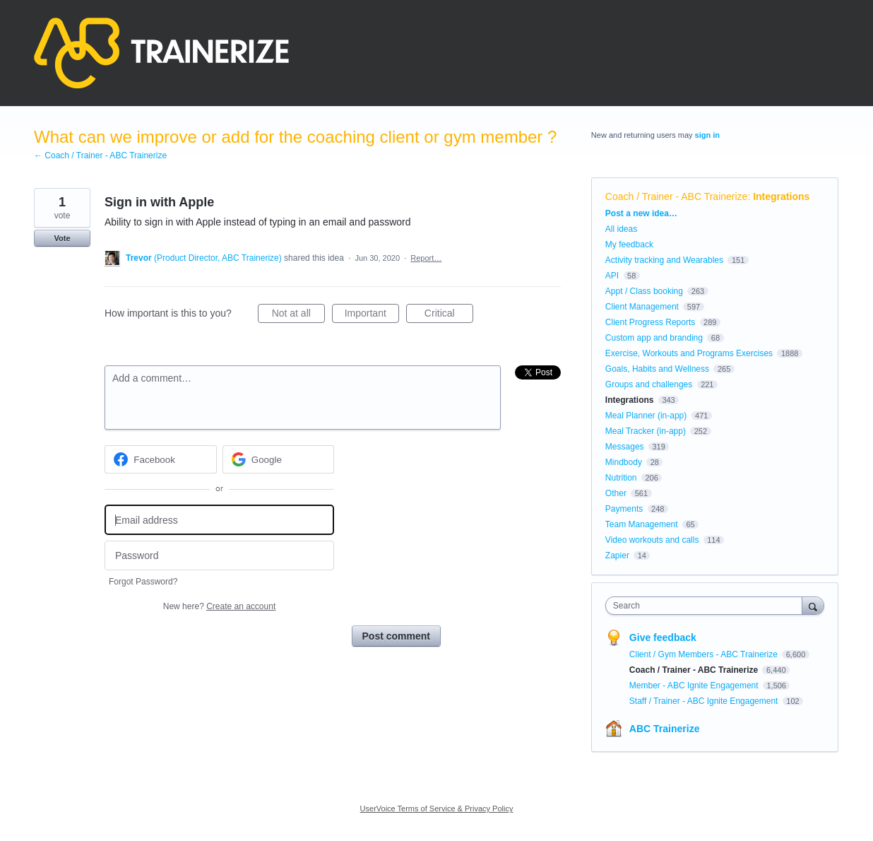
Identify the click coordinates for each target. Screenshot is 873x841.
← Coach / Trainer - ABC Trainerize (100, 155)
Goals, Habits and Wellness (657, 369)
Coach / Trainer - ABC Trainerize (676, 196)
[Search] (813, 605)
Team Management (641, 524)
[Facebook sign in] (161, 459)
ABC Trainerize (664, 728)
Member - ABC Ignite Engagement (695, 685)
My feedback (629, 244)
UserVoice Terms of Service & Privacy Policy (436, 808)
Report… (425, 258)
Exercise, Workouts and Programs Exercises (689, 353)
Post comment (396, 636)
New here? (219, 606)
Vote (62, 238)
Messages (624, 447)
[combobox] (707, 606)
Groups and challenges (648, 384)
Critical (448, 315)
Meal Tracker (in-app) (645, 431)
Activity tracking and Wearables (664, 260)
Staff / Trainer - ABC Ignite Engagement (704, 701)
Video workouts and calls (652, 540)
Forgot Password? (143, 582)
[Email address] (219, 520)
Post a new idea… (641, 213)
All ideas (621, 229)
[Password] (219, 556)
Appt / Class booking (644, 291)
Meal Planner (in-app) (646, 415)
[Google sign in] (278, 459)
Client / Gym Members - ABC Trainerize (704, 654)
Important (372, 315)
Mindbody (623, 462)
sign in (707, 135)
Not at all (298, 315)
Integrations (781, 196)
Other (615, 493)
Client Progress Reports (650, 322)
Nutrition (621, 478)
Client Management (642, 307)
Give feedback (662, 637)
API (612, 276)
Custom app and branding (654, 338)
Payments (624, 509)
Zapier (617, 555)
